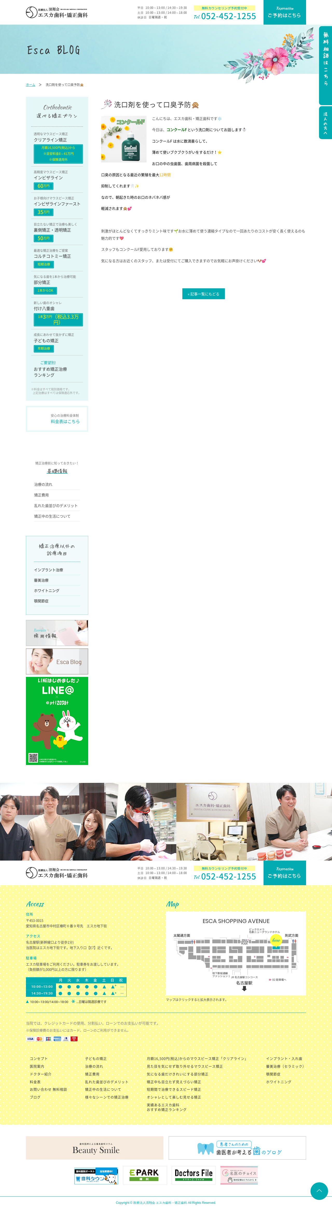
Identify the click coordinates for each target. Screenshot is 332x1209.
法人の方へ (325, 123)
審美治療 (41, 580)
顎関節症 (41, 600)
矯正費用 (41, 494)
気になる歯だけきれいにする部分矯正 (178, 1073)
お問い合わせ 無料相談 (48, 1089)
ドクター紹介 (41, 1073)
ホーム (30, 84)
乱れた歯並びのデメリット (56, 505)
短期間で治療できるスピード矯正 (174, 1089)
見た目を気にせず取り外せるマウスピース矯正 (185, 1066)
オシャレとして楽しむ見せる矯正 (174, 1096)
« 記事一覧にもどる (203, 293)
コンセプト (39, 1058)
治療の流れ (43, 484)
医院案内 (37, 1066)
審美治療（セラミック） (286, 1066)
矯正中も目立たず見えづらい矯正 (174, 1081)
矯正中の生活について (52, 516)
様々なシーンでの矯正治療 (107, 1096)
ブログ (35, 1096)
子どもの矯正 (96, 1058)
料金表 (35, 1081)
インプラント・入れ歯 (284, 1058)
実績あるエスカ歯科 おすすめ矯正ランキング (167, 1107)
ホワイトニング (46, 590)
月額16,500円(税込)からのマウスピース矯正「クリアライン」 (197, 1058)
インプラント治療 (48, 569)
